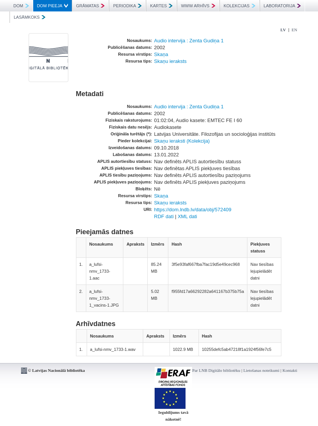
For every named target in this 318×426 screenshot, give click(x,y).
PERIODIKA (127, 5)
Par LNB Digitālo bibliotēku (216, 370)
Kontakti (289, 370)
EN (294, 29)
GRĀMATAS (90, 5)
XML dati (187, 216)
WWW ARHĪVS (198, 5)
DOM (21, 5)
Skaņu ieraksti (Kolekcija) (182, 141)
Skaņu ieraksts (170, 61)
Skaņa (161, 54)
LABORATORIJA (282, 5)
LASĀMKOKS (29, 17)
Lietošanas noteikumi (261, 370)
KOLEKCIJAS (239, 5)
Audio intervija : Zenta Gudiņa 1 (189, 40)
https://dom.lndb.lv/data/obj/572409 (192, 209)
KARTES (161, 5)
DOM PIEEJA (52, 5)
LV (283, 29)
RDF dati (164, 216)
